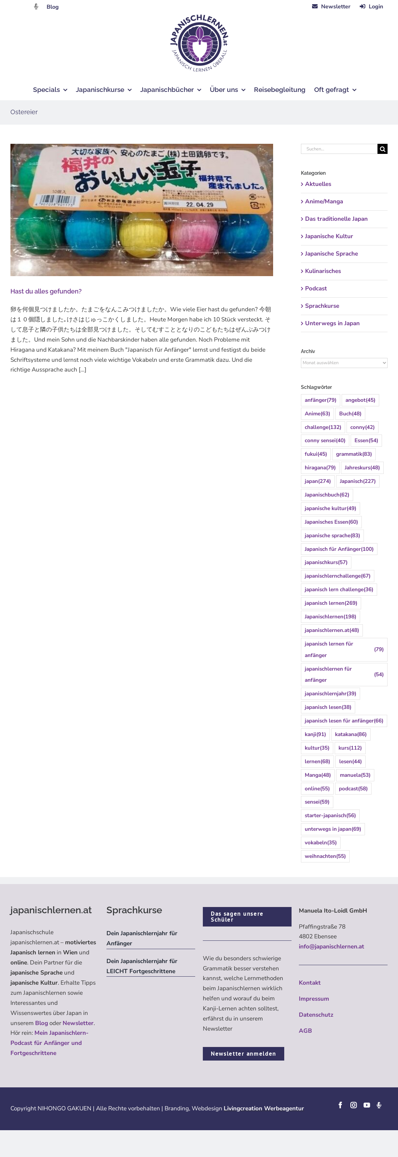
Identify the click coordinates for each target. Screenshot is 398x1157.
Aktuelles (318, 184)
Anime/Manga (324, 201)
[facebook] (340, 1105)
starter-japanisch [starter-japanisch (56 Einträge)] (330, 815)
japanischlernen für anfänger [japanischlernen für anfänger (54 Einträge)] (344, 674)
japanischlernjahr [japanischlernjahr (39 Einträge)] (330, 693)
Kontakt (310, 983)
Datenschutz (316, 1015)
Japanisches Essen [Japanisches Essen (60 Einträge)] (331, 522)
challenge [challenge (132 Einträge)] (323, 427)
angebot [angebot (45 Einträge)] (360, 400)
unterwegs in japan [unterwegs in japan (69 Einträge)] (333, 829)
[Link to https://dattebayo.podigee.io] (36, 6)
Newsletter (78, 1023)
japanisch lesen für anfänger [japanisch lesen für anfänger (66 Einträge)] (344, 721)
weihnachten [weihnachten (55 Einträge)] (325, 856)
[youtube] (367, 1105)
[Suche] (382, 149)
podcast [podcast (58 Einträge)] (353, 789)
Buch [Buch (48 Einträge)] (350, 414)
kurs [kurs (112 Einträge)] (350, 748)
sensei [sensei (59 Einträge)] (317, 802)
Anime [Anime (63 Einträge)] (317, 414)
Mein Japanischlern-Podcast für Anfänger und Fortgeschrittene (49, 1043)
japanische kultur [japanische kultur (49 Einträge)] (330, 508)
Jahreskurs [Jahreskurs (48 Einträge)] (362, 468)
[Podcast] (379, 1105)
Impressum (314, 999)
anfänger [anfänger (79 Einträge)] (320, 400)
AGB (305, 1031)
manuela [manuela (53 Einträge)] (355, 775)
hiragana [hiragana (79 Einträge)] (320, 468)
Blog (53, 7)
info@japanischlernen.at (331, 947)
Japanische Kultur (329, 236)
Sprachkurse (322, 306)
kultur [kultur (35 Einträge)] (317, 748)
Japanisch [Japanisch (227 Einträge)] (358, 481)
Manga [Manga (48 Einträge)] (318, 775)
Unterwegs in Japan (332, 323)
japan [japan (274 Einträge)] (318, 481)
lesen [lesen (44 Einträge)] (350, 761)
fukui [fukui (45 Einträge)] (316, 454)
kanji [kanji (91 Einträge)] (315, 734)
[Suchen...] (339, 149)
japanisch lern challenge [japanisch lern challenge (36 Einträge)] (339, 589)
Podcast (316, 288)
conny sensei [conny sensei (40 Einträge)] (325, 440)
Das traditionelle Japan (336, 219)
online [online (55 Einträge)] (317, 789)
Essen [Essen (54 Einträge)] (366, 440)
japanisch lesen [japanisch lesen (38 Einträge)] (328, 707)
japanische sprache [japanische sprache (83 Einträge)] (332, 535)
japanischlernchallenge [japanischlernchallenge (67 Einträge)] (338, 576)
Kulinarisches (323, 271)
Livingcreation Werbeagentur (264, 1108)
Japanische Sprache (331, 254)
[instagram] (353, 1105)
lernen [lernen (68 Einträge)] (317, 761)
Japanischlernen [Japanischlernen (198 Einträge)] (330, 617)
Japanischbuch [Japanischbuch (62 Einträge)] (327, 495)
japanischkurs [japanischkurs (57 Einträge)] (326, 562)
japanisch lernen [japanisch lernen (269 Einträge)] (331, 603)
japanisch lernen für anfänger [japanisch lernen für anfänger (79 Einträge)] (344, 649)
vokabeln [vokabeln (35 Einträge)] (321, 843)
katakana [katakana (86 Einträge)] (351, 734)
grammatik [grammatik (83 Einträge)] (354, 454)
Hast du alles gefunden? (46, 291)
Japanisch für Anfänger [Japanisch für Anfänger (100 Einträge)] (339, 549)
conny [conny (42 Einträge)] (362, 427)
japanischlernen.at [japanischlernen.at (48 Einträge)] (332, 630)
